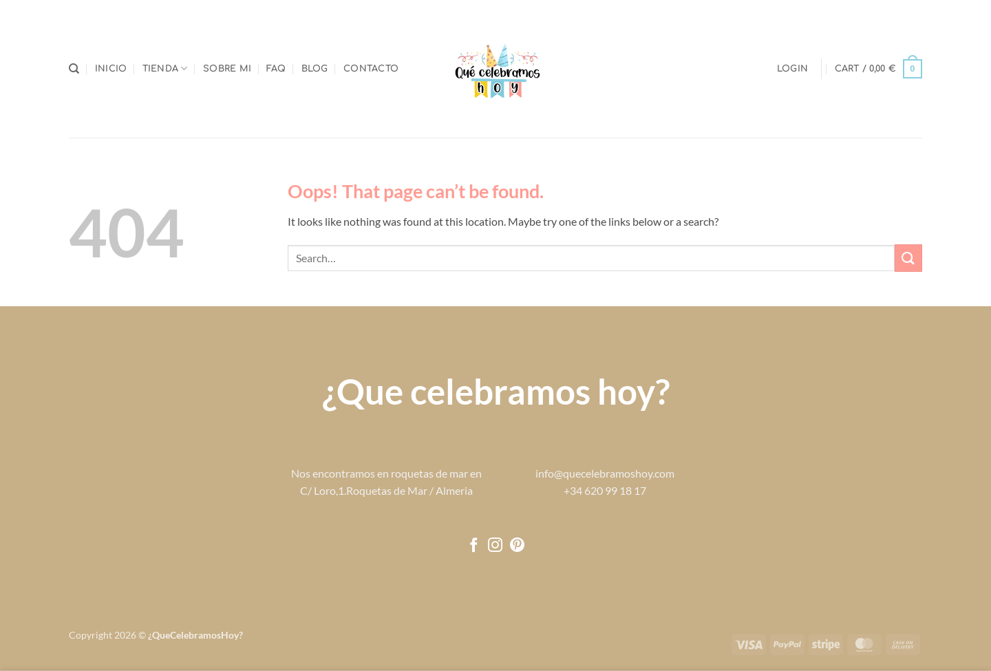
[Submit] (908, 257)
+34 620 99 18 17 (605, 490)
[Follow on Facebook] (474, 546)
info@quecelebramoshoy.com (604, 473)
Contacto (370, 69)
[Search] (74, 69)
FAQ (276, 69)
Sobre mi (227, 69)
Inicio (111, 69)
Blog (314, 69)
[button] (792, 68)
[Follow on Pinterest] (517, 546)
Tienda (165, 68)
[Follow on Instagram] (495, 546)
